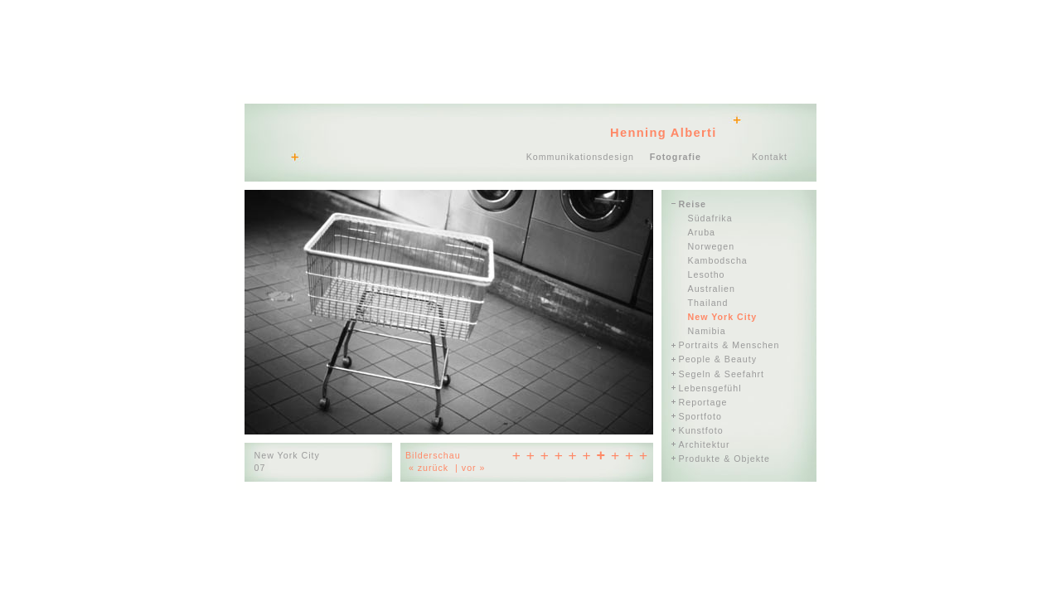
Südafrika (710, 218)
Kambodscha (718, 260)
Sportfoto (700, 416)
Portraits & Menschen (729, 345)
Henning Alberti (663, 132)
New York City (723, 317)
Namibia (707, 331)
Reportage (703, 402)
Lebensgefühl (710, 388)
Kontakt (769, 157)
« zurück (428, 468)
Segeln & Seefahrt (722, 374)
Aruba (701, 232)
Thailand (708, 303)
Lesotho (706, 274)
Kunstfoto (701, 430)
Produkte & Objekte (724, 459)
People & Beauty (718, 359)
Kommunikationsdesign (580, 157)
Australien (711, 289)
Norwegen (711, 246)
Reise (692, 204)
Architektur (704, 444)
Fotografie (675, 157)
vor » (474, 468)
